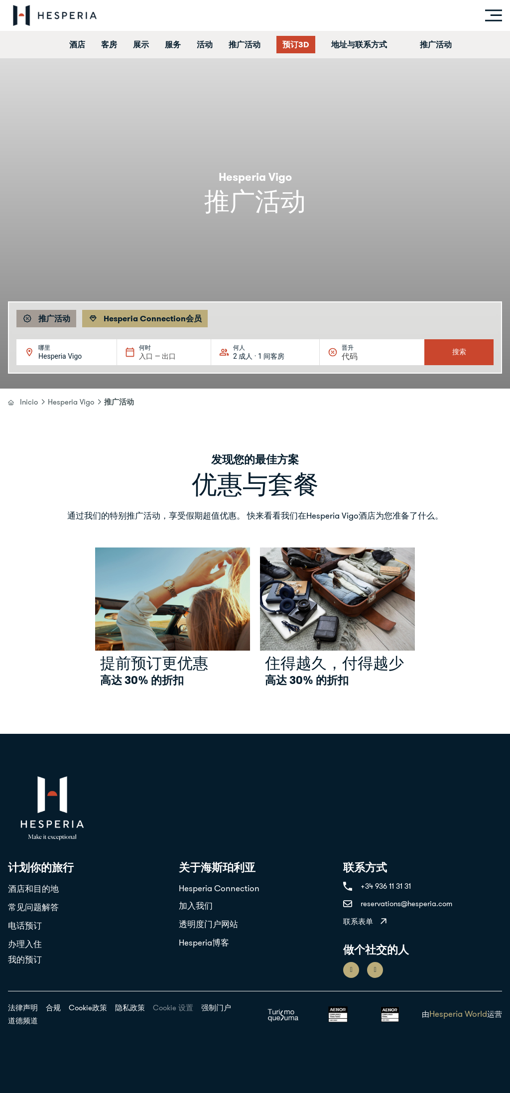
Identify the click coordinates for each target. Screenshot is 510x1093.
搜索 (459, 352)
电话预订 (25, 926)
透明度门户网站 (208, 924)
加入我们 (196, 906)
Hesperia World (458, 1014)
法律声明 (23, 1007)
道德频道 (23, 1020)
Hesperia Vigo (71, 402)
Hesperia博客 (204, 943)
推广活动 (436, 44)
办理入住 (25, 944)
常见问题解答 (33, 907)
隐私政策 (130, 1007)
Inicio (29, 402)
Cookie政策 (88, 1007)
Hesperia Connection (219, 888)
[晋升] (365, 356)
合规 (53, 1007)
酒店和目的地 (33, 889)
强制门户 (216, 1007)
